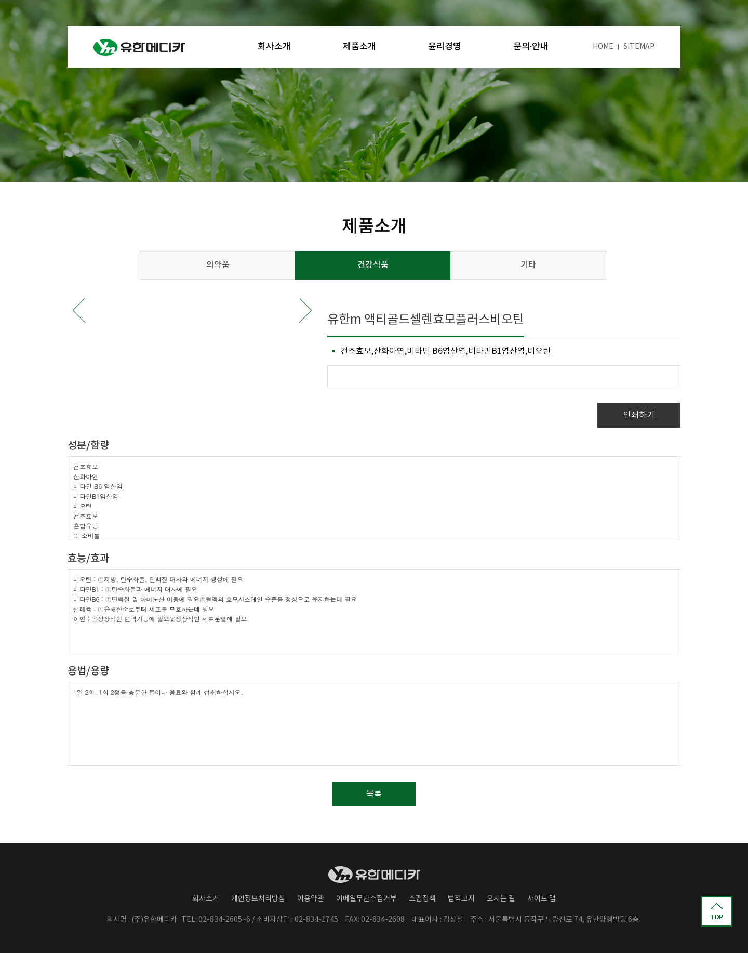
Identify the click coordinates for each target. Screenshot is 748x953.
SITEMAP (638, 47)
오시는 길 (501, 899)
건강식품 (373, 265)
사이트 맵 (541, 899)
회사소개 (274, 47)
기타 (528, 265)
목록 (374, 794)
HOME (603, 47)
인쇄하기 (638, 415)
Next (305, 310)
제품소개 (359, 47)
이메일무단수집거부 (366, 899)
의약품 (218, 265)
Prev (79, 310)
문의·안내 (531, 47)
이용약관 (310, 899)
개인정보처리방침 (258, 899)
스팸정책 (422, 899)
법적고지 (461, 899)
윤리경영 (444, 47)
